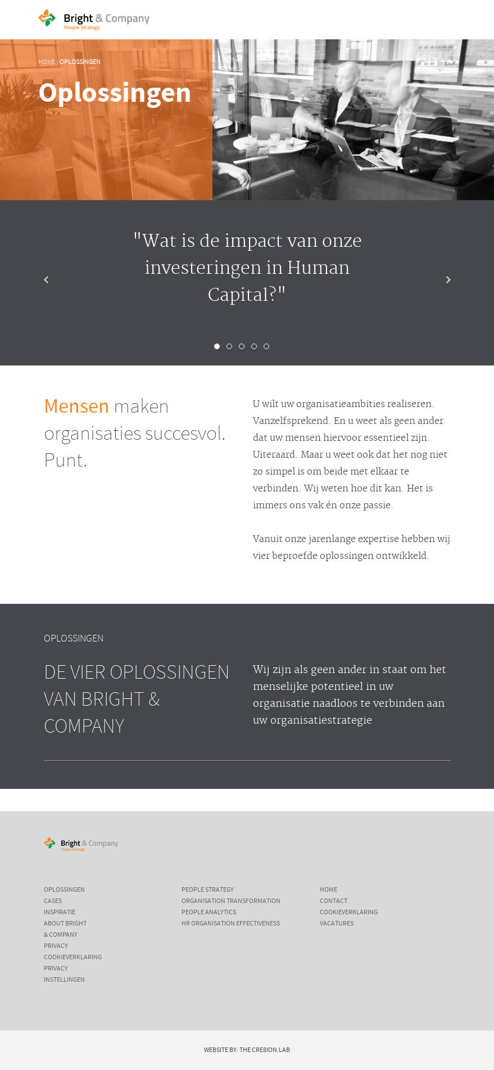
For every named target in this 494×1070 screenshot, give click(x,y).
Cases (53, 901)
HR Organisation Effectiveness (231, 923)
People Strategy (208, 890)
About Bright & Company (65, 929)
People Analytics (209, 912)
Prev (55, 280)
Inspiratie (59, 912)
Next (439, 280)
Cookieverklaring (73, 957)
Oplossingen (80, 62)
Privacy (56, 946)
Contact (333, 901)
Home (46, 62)
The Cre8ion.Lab (264, 1050)
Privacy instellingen (64, 974)
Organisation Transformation (231, 901)
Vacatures (336, 923)
